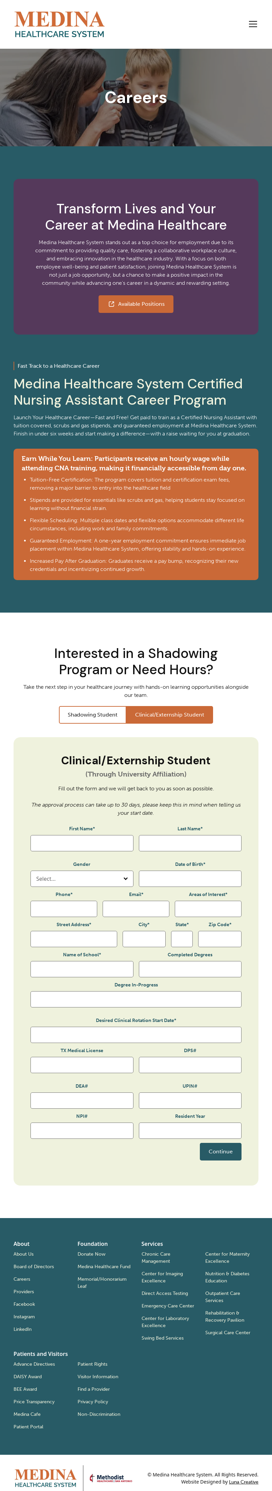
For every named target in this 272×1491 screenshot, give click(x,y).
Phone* (64, 894)
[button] (251, 24)
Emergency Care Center (168, 1306)
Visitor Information (98, 1377)
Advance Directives (34, 1364)
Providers (24, 1292)
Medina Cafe (27, 1414)
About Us (24, 1254)
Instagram (24, 1317)
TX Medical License (82, 1050)
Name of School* (82, 955)
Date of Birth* (190, 864)
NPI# (82, 1116)
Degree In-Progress (136, 985)
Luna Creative (243, 1482)
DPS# (190, 1050)
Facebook (24, 1304)
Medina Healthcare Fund (104, 1267)
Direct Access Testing (165, 1293)
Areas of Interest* (208, 894)
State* (182, 925)
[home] (60, 24)
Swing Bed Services (163, 1338)
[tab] (92, 715)
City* (144, 925)
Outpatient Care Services (222, 1297)
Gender (81, 864)
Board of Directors (34, 1267)
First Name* (82, 829)
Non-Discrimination (99, 1414)
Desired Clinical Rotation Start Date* (136, 1020)
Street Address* (74, 925)
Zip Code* (220, 925)
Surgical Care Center (227, 1333)
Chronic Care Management (156, 1257)
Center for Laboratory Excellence (165, 1322)
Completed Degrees (190, 955)
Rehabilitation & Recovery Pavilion (224, 1316)
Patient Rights (92, 1364)
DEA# (82, 1086)
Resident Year (190, 1116)
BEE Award (25, 1389)
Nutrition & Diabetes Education (227, 1277)
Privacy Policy (93, 1402)
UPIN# (190, 1086)
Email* (136, 894)
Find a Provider (94, 1389)
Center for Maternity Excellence (227, 1257)
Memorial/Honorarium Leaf (102, 1282)
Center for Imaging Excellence (162, 1277)
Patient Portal (28, 1427)
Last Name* (190, 829)
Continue (221, 1151)
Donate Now (91, 1254)
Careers (22, 1279)
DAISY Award (28, 1377)
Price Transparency (34, 1402)
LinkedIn (23, 1329)
